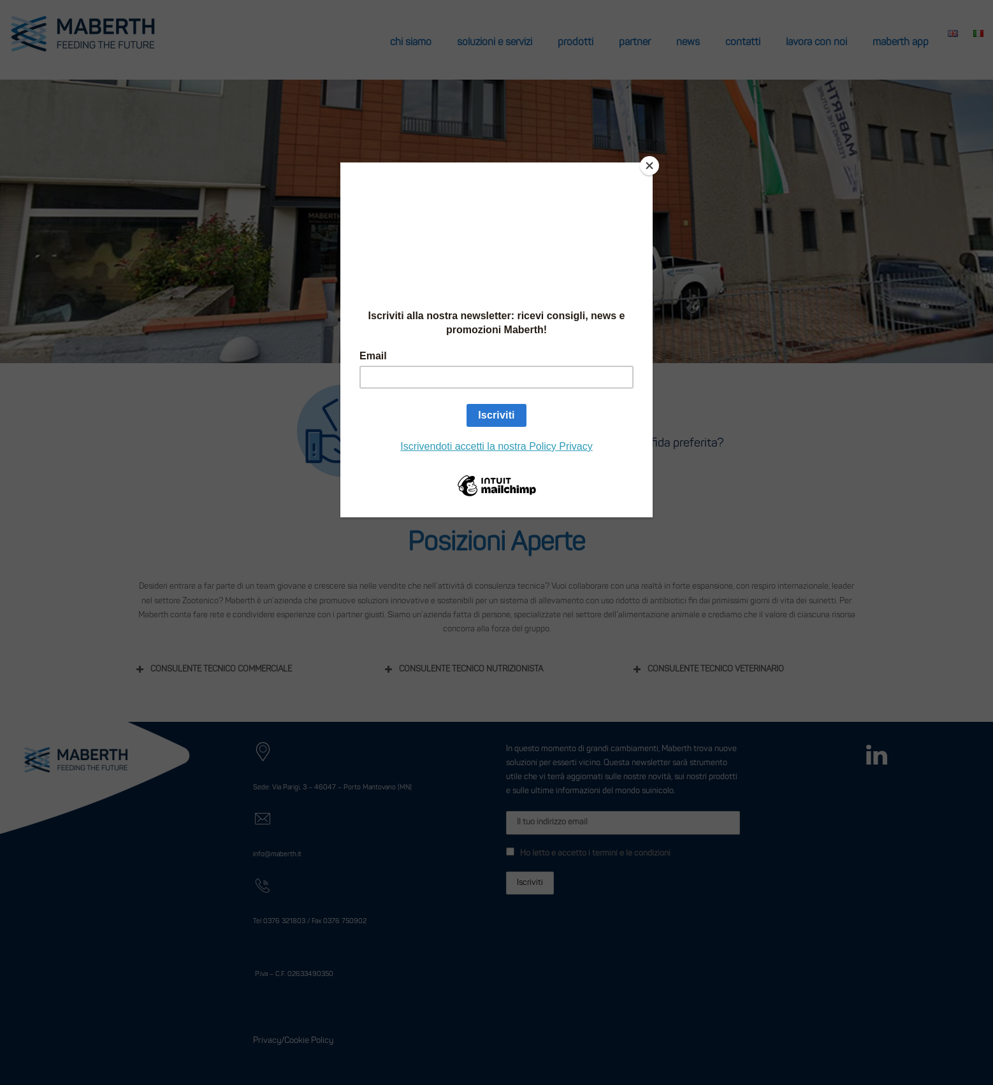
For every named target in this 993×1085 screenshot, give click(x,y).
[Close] (649, 165)
